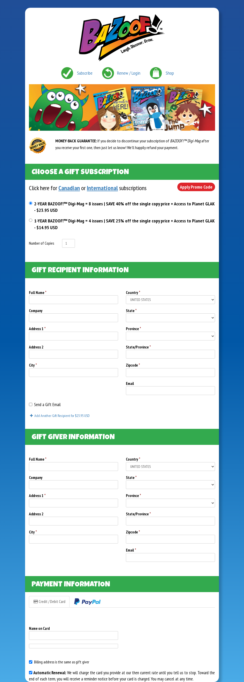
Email (130, 383)
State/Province (138, 347)
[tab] (87, 601)
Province (133, 328)
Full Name (38, 292)
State (131, 310)
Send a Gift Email (45, 404)
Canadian (69, 188)
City (33, 365)
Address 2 (36, 347)
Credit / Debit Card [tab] (49, 601)
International (102, 188)
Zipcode (133, 365)
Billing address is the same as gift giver (59, 662)
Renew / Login (128, 73)
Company (35, 310)
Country (133, 292)
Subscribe (85, 73)
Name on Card (39, 628)
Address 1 (37, 328)
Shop (170, 73)
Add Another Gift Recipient (59, 415)
